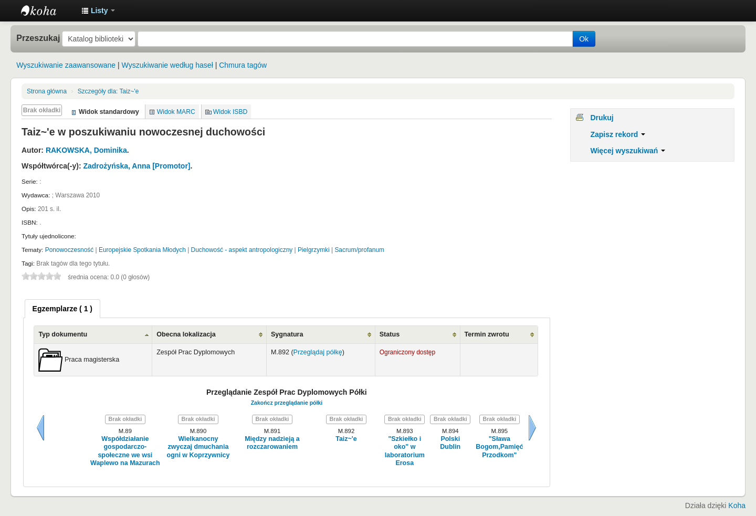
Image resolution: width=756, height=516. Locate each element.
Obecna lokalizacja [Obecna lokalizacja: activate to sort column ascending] (186, 334)
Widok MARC (176, 111)
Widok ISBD (230, 111)
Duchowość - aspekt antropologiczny (242, 250)
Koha (737, 505)
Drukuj (601, 117)
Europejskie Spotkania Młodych (142, 250)
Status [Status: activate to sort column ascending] (390, 334)
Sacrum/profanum (359, 250)
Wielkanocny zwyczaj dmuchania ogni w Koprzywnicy (198, 447)
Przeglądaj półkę (317, 352)
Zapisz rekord (617, 134)
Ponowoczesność (69, 250)
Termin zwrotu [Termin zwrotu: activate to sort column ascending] (487, 334)
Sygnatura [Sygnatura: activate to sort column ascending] (287, 334)
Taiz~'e (108, 91)
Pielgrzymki (314, 250)
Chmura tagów (243, 65)
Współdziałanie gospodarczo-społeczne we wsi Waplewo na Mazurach (125, 451)
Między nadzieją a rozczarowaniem (272, 442)
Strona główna (47, 91)
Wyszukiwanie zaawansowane (66, 65)
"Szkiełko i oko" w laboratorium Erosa (405, 451)
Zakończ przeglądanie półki (287, 402)
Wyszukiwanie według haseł (167, 65)
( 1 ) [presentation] (62, 308)
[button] (98, 10)
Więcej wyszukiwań (627, 150)
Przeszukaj (38, 38)
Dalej (532, 428)
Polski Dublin (450, 442)
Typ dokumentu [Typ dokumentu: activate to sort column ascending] (62, 334)
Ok (584, 39)
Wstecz (40, 428)
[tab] (62, 308)
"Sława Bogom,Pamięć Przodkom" (499, 447)
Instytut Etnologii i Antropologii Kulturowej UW (47, 10)
